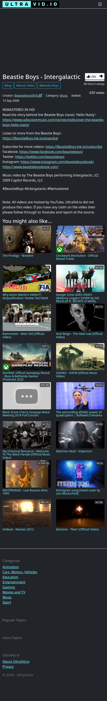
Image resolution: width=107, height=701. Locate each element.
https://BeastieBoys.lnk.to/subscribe (74, 146)
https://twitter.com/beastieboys (39, 156)
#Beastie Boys (49, 85)
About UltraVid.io (16, 661)
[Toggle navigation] (100, 4)
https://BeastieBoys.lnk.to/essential (30, 138)
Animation (11, 567)
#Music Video (25, 85)
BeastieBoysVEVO (28, 95)
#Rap (8, 85)
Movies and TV (14, 592)
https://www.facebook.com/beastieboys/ (51, 151)
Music (64, 95)
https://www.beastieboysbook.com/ (30, 166)
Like (91, 76)
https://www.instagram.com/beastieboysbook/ (57, 161)
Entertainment (14, 582)
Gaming (9, 587)
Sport (7, 602)
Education (10, 577)
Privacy (8, 666)
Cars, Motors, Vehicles (20, 572)
